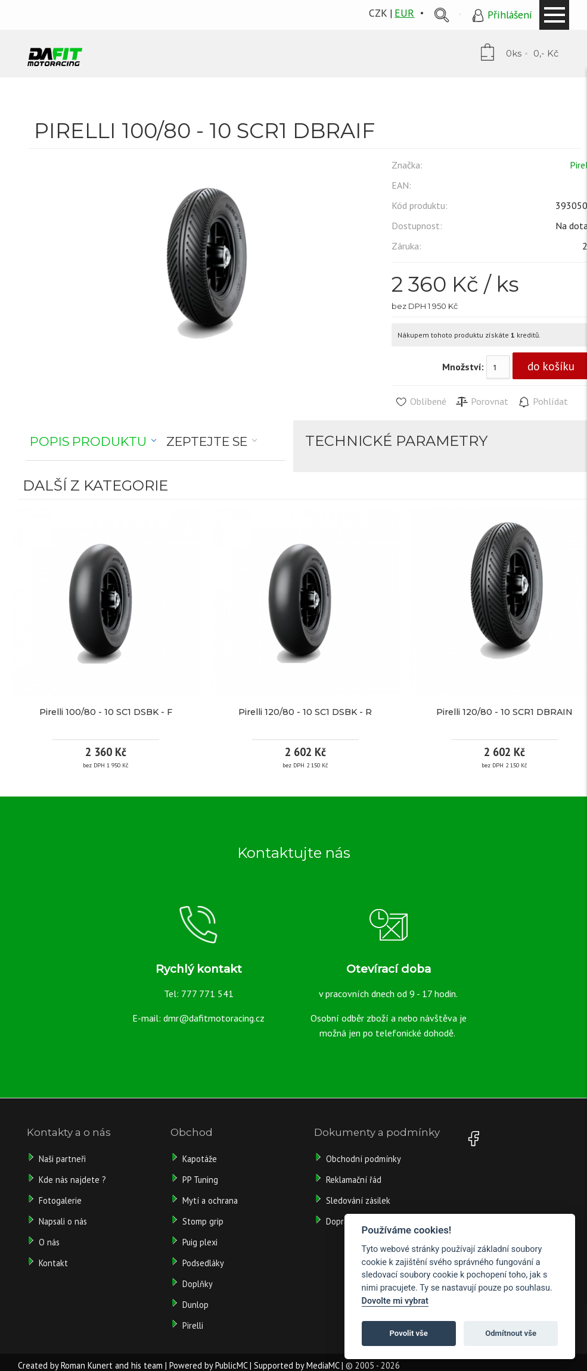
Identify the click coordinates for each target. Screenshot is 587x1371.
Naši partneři (62, 1158)
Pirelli (194, 1325)
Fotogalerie (60, 1200)
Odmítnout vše (510, 1333)
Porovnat (481, 401)
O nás (49, 1242)
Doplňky (197, 1283)
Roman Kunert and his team (112, 1365)
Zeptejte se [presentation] (206, 441)
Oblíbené (420, 401)
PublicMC (231, 1365)
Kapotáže (199, 1158)
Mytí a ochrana (210, 1200)
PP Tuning (200, 1179)
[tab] (93, 442)
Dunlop (195, 1304)
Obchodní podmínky (363, 1158)
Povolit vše (409, 1333)
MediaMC (322, 1365)
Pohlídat (542, 401)
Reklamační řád (353, 1179)
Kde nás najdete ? (72, 1179)
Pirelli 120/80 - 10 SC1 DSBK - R (305, 712)
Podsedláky (203, 1263)
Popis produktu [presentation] (88, 441)
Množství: (463, 367)
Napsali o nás (63, 1221)
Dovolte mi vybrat (395, 1301)
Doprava (341, 1221)
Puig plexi (200, 1242)
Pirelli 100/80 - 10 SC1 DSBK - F (105, 712)
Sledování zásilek (358, 1200)
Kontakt (53, 1263)
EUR (404, 13)
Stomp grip (202, 1221)
